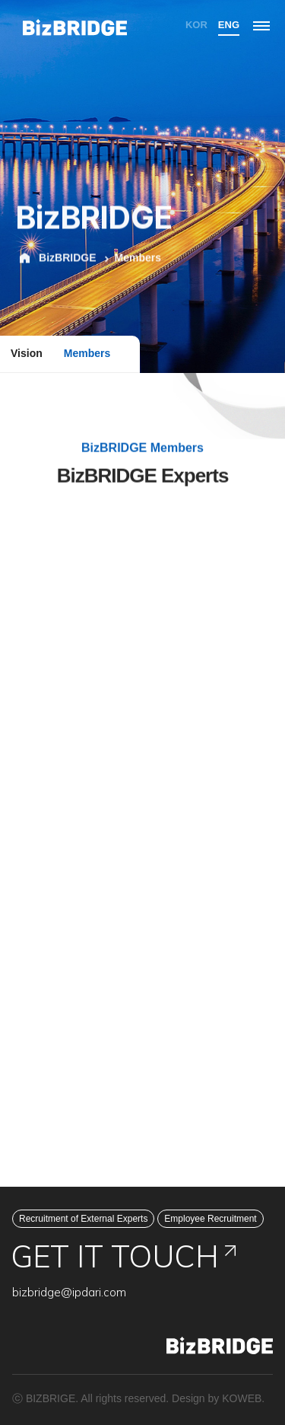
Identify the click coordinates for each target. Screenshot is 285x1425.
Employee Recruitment (210, 1218)
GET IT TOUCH (124, 1256)
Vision (27, 353)
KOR (196, 24)
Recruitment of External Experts (83, 1218)
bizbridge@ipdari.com (69, 1292)
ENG (228, 24)
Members (87, 353)
